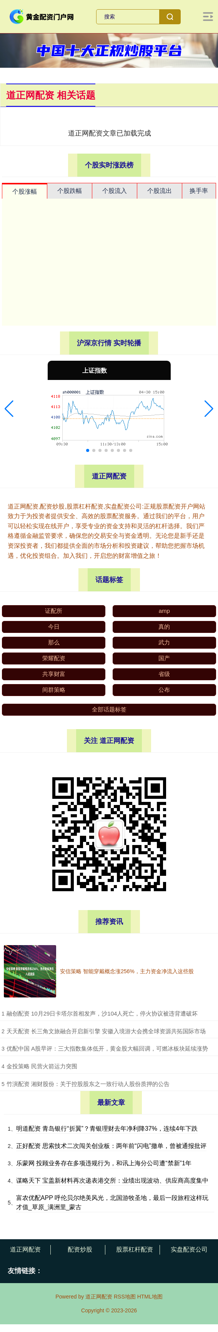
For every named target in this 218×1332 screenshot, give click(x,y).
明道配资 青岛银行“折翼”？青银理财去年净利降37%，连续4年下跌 (107, 1128)
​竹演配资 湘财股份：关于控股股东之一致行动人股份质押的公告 (88, 1084)
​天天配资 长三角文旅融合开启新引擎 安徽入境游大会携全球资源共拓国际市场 (106, 1031)
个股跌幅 (69, 190)
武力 (164, 642)
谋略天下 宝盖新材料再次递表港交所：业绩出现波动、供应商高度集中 (112, 1180)
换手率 (199, 190)
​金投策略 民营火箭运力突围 (42, 1066)
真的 (164, 626)
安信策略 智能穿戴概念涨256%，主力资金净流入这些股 (127, 971)
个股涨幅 (24, 191)
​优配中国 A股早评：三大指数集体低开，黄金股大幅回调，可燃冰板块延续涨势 (107, 1048)
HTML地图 (150, 1297)
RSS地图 (125, 1297)
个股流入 (114, 190)
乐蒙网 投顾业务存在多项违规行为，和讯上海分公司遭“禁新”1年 (103, 1163)
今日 (54, 626)
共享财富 (53, 674)
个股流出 (159, 190)
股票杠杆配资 (134, 1249)
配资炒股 (80, 1249)
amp (164, 610)
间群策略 (53, 689)
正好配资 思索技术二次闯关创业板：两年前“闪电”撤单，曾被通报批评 (111, 1146)
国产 (164, 658)
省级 (164, 674)
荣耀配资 (53, 658)
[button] (9, 408)
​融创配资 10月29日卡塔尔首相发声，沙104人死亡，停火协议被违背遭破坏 (102, 1013)
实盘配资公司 (189, 1249)
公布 (164, 689)
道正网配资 (25, 1249)
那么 (54, 642)
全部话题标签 (109, 709)
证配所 (53, 610)
